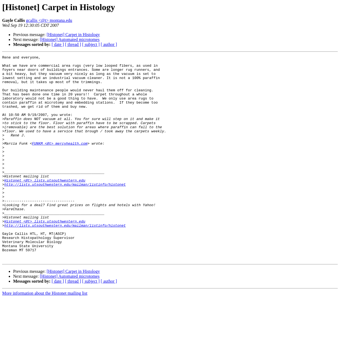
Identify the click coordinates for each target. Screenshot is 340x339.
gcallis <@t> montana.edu (49, 20)
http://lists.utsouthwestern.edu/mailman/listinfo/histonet (65, 210)
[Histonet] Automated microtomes (70, 39)
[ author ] (109, 44)
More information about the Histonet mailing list (44, 334)
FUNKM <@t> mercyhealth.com (59, 161)
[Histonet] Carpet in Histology (73, 34)
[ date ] (58, 44)
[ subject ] (91, 44)
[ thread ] (73, 44)
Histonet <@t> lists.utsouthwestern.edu (44, 205)
